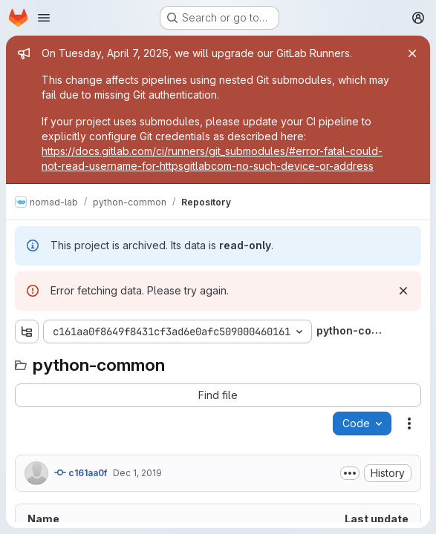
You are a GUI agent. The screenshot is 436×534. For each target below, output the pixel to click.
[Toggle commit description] (349, 473)
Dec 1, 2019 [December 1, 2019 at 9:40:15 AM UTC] (137, 472)
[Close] (412, 53)
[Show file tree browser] (27, 331)
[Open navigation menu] (44, 18)
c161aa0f (80, 472)
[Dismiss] (403, 291)
